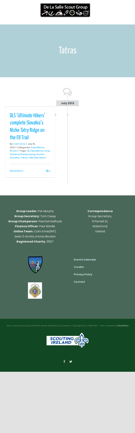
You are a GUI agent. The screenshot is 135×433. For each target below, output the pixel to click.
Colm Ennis (19, 144)
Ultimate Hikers (37, 157)
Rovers (14, 150)
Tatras (24, 157)
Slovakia (15, 157)
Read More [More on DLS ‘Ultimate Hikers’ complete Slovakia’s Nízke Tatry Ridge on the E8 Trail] (16, 170)
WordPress (123, 325)
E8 (28, 150)
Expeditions (37, 147)
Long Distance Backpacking (30, 152)
